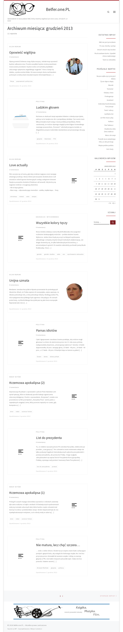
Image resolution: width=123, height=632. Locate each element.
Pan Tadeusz (109, 125)
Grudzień (110, 100)
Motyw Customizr (36, 628)
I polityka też (108, 114)
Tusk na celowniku (109, 60)
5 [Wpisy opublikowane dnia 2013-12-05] (105, 179)
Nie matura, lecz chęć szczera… (58, 545)
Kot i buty (110, 149)
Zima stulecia (108, 131)
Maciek (110, 85)
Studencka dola (110, 129)
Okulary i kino (108, 93)
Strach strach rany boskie (106, 50)
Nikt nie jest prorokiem (107, 42)
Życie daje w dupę (106, 81)
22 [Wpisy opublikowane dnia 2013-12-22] (115, 189)
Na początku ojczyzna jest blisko (106, 77)
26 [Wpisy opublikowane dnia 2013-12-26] (105, 194)
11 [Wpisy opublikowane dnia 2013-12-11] (102, 184)
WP (16, 628)
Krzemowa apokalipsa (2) (27, 383)
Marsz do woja (110, 135)
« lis (109, 203)
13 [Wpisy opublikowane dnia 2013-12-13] (108, 184)
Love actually (18, 165)
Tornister (110, 89)
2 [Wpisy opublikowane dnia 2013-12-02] (96, 179)
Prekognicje (109, 96)
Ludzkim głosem (47, 107)
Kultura (110, 121)
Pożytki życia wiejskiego (107, 139)
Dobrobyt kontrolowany (107, 104)
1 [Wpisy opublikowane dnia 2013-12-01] (115, 173)
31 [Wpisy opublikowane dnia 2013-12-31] (99, 199)
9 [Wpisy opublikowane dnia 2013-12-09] (96, 184)
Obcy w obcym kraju (106, 142)
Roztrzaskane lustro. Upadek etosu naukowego (105, 54)
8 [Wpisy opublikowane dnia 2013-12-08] (115, 179)
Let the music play (106, 118)
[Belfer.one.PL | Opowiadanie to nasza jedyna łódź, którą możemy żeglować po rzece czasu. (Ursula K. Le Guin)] (26, 9)
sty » (114, 203)
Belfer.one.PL (19, 624)
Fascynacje (109, 106)
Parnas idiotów (46, 330)
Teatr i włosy (108, 110)
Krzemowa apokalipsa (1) (27, 492)
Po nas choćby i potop (108, 46)
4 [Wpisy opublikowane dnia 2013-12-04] (102, 179)
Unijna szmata (19, 280)
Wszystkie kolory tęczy (51, 223)
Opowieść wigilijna (22, 52)
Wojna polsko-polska (105, 145)
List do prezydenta (49, 438)
